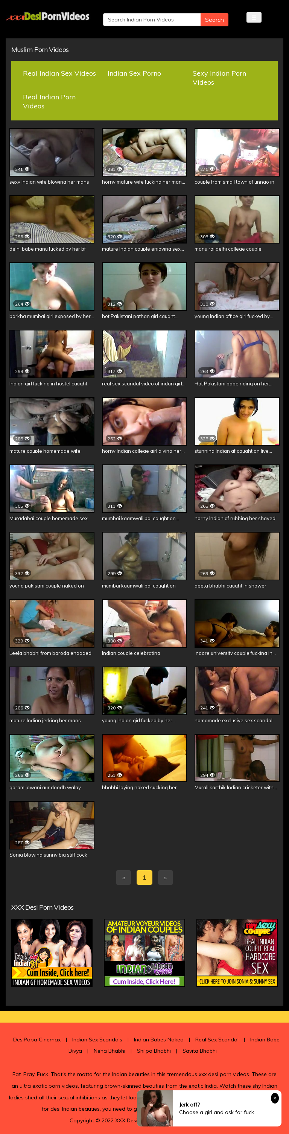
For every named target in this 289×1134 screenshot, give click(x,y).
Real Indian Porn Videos (49, 101)
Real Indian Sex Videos (59, 73)
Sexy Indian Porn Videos (219, 78)
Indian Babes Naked (159, 1039)
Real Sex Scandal (217, 1039)
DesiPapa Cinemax (37, 1039)
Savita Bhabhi (200, 1050)
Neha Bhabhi (109, 1050)
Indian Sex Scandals (97, 1039)
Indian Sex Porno (134, 73)
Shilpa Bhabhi (154, 1050)
